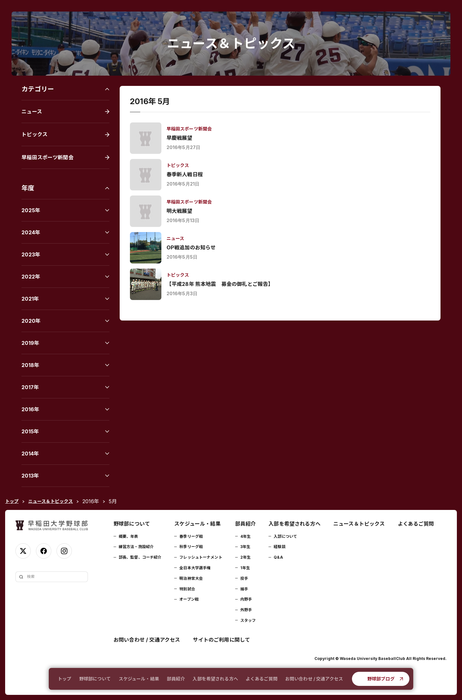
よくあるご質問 (262, 678)
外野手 (246, 609)
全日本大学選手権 (194, 567)
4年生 (245, 536)
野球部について (95, 678)
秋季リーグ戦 (191, 546)
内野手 (246, 599)
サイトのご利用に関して (221, 640)
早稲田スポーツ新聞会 (47, 157)
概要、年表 (128, 536)
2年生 (245, 557)
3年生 (245, 546)
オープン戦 (189, 599)
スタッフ (248, 620)
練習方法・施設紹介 (136, 546)
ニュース (31, 111)
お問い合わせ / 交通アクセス (314, 678)
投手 (244, 578)
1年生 (245, 567)
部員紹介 (176, 678)
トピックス (34, 134)
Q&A (278, 557)
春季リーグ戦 (191, 536)
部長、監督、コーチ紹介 (140, 557)
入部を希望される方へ (215, 678)
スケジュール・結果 (139, 678)
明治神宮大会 (191, 578)
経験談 (279, 546)
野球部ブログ (381, 678)
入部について (285, 536)
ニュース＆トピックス (359, 524)
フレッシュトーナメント (200, 557)
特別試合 (187, 589)
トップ (64, 678)
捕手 (244, 589)
